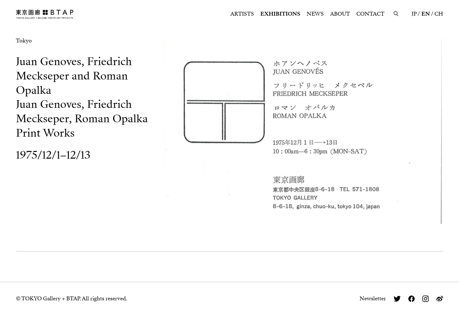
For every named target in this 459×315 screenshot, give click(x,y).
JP (414, 14)
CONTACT (370, 14)
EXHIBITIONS (280, 14)
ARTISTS (242, 14)
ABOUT (340, 14)
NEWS (315, 14)
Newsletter (373, 298)
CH (438, 14)
